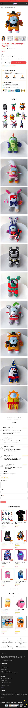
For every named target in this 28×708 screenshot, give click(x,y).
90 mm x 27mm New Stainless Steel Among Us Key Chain (7, 523)
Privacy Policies (4, 669)
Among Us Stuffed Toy (10, 7)
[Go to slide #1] (4, 38)
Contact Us (3, 683)
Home (2, 7)
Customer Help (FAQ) (5, 685)
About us (2, 665)
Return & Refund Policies (5, 682)
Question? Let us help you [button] (22, 706)
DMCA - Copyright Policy (5, 671)
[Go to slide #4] (23, 38)
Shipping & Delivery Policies (6, 678)
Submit (3, 501)
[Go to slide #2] (10, 38)
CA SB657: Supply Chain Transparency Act (9, 672)
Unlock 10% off (26, 702)
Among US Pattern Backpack (7, 542)
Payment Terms (4, 680)
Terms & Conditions (4, 667)
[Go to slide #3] (17, 38)
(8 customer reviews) (11, 48)
